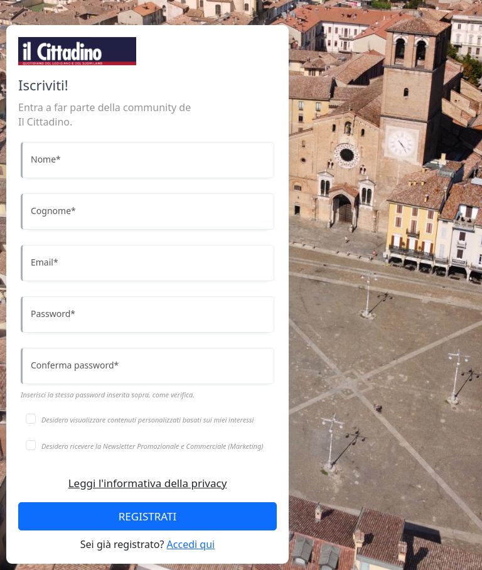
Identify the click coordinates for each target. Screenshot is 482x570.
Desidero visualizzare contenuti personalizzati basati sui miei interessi (147, 419)
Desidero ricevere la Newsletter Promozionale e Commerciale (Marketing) (152, 446)
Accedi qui (191, 544)
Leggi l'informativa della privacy (147, 483)
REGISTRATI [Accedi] (147, 516)
